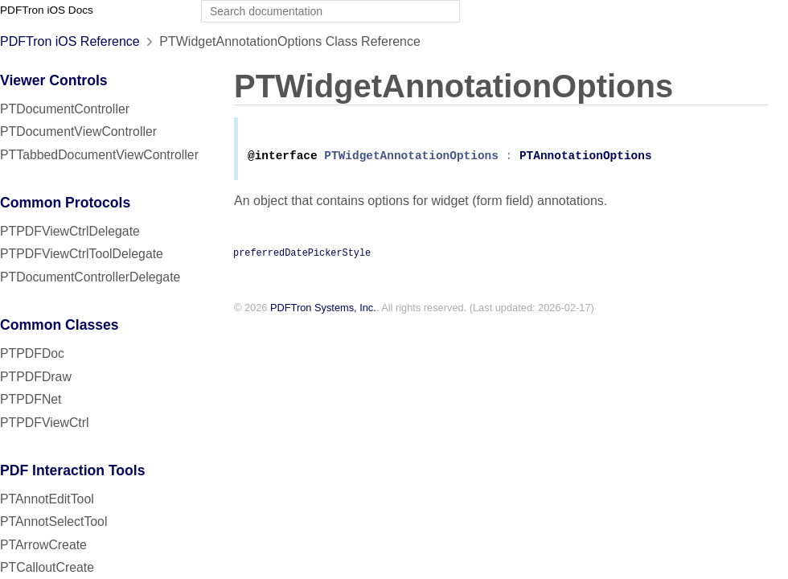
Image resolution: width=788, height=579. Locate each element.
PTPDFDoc (32, 353)
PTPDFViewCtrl (44, 422)
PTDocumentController (64, 109)
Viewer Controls (54, 80)
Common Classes (59, 325)
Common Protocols (65, 203)
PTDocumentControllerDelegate (90, 277)
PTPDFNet (31, 399)
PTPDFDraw (36, 377)
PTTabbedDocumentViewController (99, 155)
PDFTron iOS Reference (70, 41)
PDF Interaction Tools (73, 470)
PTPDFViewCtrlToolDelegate (81, 254)
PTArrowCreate (43, 545)
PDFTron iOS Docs (46, 10)
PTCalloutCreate (47, 567)
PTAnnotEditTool (47, 499)
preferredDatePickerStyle (302, 254)
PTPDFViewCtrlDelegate (70, 231)
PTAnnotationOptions (585, 158)
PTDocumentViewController (78, 131)
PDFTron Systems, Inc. (323, 311)
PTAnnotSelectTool (53, 521)
